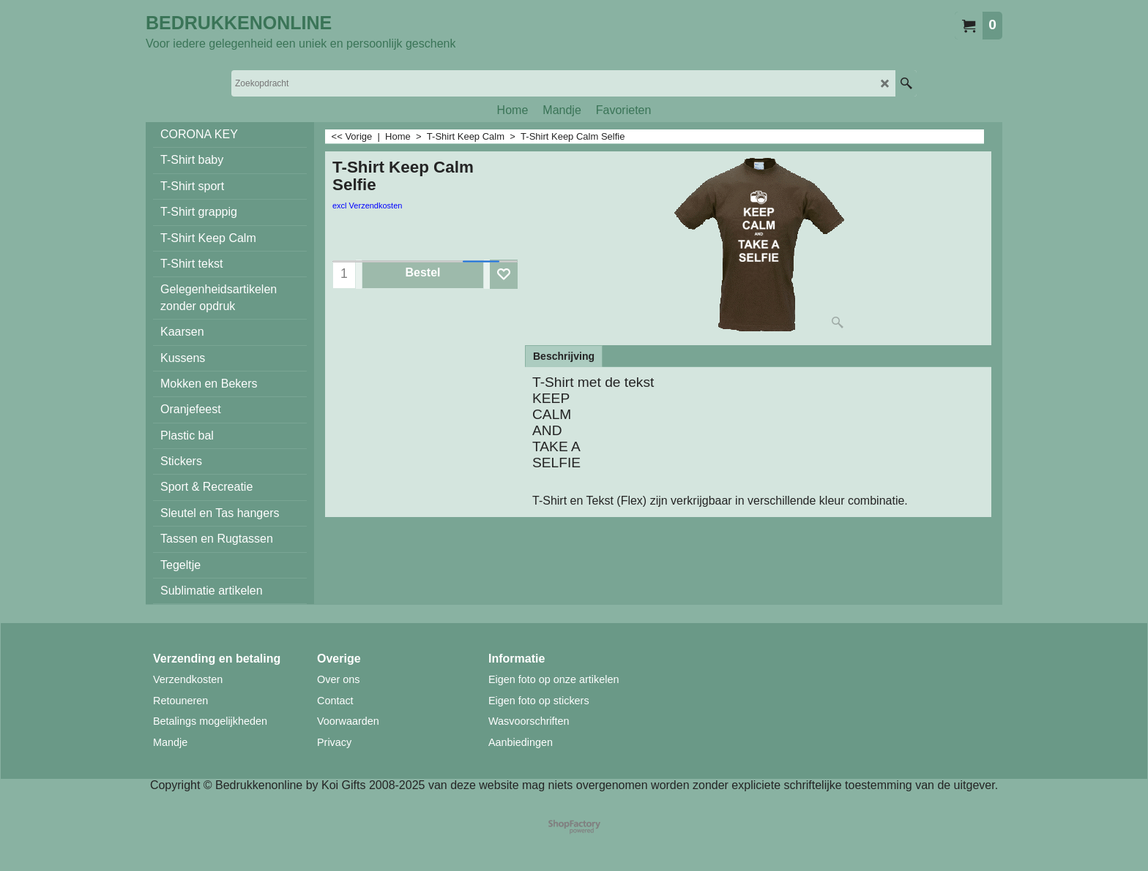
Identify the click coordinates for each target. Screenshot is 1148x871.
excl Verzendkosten (367, 205)
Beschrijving (563, 356)
